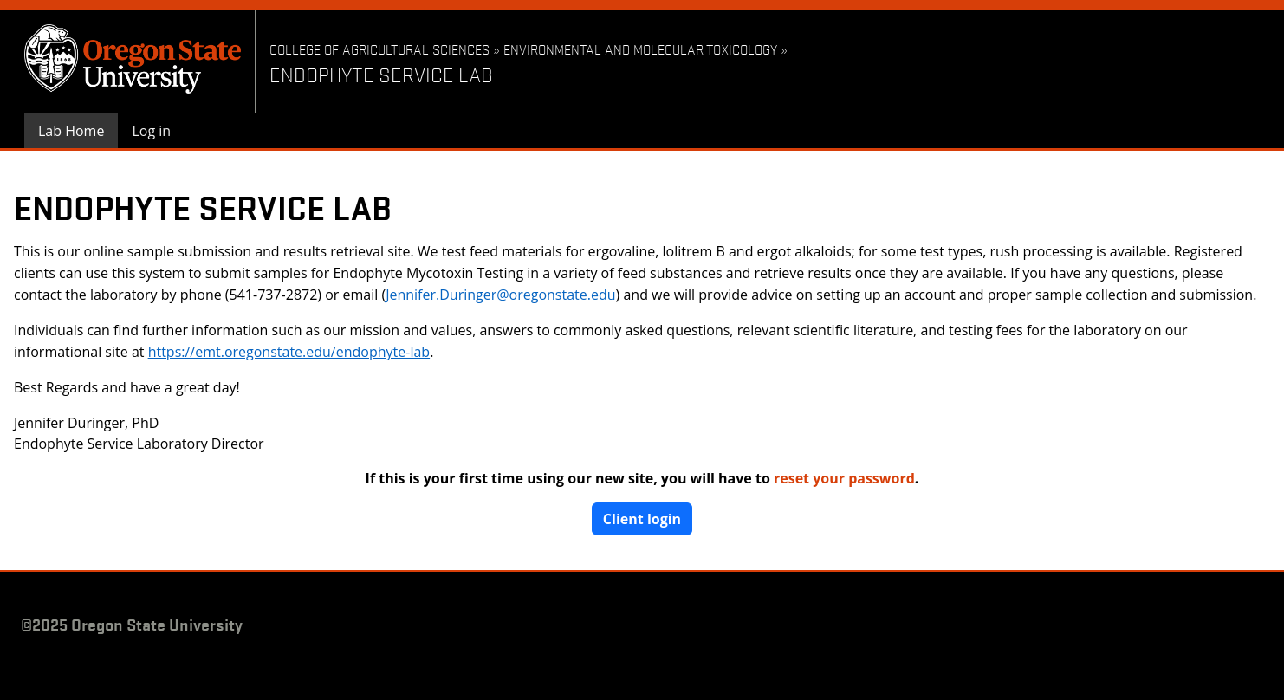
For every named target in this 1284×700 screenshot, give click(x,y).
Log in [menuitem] (151, 130)
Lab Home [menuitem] (71, 130)
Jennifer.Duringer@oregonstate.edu (500, 294)
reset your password (844, 478)
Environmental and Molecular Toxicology (640, 48)
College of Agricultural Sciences (381, 48)
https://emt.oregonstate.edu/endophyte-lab (289, 351)
